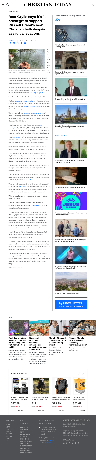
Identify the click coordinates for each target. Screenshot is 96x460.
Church (9, 434)
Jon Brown (12, 41)
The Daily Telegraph (36, 93)
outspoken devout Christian (24, 101)
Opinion (9, 429)
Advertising (25, 434)
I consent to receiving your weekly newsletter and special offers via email (48, 431)
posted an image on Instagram (34, 113)
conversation (36, 205)
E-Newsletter (26, 446)
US (7, 441)
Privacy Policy (26, 441)
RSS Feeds (24, 443)
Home (11, 11)
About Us (24, 427)
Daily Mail (21, 187)
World (8, 431)
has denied (16, 137)
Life (7, 438)
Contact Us (25, 448)
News (16, 11)
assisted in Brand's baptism (33, 106)
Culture (9, 436)
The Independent (31, 180)
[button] (3, 5)
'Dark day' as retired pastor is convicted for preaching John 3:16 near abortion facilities (17, 342)
